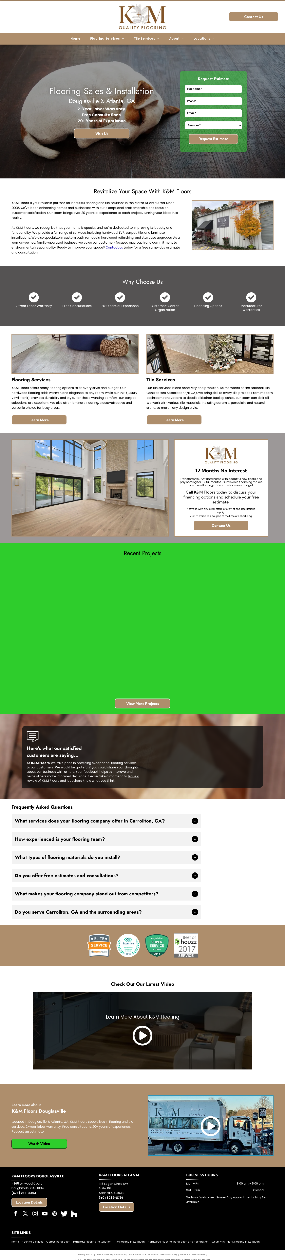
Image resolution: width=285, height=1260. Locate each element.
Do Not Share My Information (111, 1254)
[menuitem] (75, 38)
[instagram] (35, 1214)
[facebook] (15, 1214)
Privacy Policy (85, 1254)
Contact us (114, 247)
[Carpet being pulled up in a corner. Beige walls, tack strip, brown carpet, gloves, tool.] (110, 595)
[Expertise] (128, 945)
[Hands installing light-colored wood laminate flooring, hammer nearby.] (240, 595)
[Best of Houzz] (185, 945)
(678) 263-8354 (23, 1193)
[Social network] (64, 1214)
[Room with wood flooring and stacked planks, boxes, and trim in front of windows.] (44, 595)
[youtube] (45, 1214)
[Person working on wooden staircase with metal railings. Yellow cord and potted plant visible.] (175, 660)
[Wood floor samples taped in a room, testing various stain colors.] (240, 660)
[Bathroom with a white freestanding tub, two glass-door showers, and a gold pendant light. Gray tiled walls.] (110, 660)
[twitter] (25, 1214)
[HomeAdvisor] (99, 945)
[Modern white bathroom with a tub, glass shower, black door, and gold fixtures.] (175, 595)
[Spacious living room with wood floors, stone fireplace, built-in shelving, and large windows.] (44, 660)
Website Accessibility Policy (193, 1254)
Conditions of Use (137, 1254)
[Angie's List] (156, 945)
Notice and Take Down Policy (163, 1254)
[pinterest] (54, 1214)
